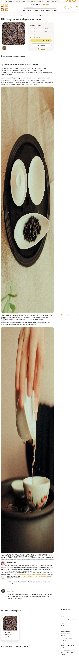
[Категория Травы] (37, 10)
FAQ (43, 1)
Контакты (53, 1)
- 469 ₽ (35, 28)
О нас (39, 1)
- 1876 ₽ (35, 31)
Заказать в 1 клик (41, 45)
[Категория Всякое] (48, 10)
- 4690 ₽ (46, 31)
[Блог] (55, 10)
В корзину (46, 40)
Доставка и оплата (32, 1)
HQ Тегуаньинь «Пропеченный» (7, 633)
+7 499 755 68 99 (35, 4)
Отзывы (47, 1)
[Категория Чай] (25, 10)
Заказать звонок (45, 4)
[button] (23, 1)
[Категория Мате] (43, 10)
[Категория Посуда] (31, 10)
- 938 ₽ (46, 28)
